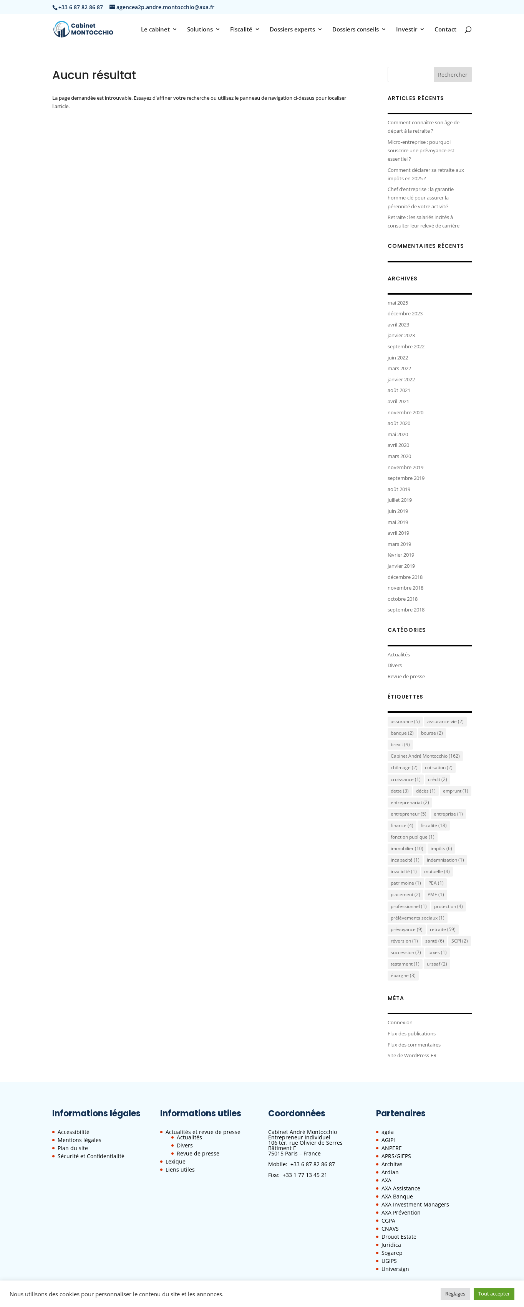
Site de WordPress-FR (412, 1055)
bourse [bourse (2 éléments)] (432, 733)
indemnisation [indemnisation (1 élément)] (445, 860)
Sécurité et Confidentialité (91, 1156)
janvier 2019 (401, 565)
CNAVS (390, 1228)
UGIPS (389, 1260)
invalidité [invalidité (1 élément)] (404, 871)
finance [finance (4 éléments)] (402, 825)
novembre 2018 (405, 587)
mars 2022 (399, 368)
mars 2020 (399, 456)
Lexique (176, 1161)
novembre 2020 (405, 412)
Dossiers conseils (355, 29)
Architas (392, 1164)
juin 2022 (398, 357)
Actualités (399, 654)
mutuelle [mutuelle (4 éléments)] (437, 871)
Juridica (391, 1244)
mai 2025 (398, 302)
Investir (406, 29)
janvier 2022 (401, 379)
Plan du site (73, 1148)
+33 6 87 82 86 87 (312, 1164)
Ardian (390, 1172)
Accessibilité (74, 1132)
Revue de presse (406, 676)
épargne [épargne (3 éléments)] (403, 975)
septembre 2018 (406, 609)
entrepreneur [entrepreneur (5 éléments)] (408, 814)
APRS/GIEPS (396, 1156)
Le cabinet (155, 29)
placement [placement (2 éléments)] (405, 894)
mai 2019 (398, 522)
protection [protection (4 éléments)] (448, 906)
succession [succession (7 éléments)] (406, 952)
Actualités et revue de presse (203, 1132)
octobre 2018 (403, 598)
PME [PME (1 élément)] (436, 894)
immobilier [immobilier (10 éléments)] (407, 848)
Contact (445, 29)
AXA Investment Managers (415, 1204)
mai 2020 (398, 434)
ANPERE (391, 1148)
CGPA (388, 1220)
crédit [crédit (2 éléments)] (437, 779)
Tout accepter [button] (494, 1293)
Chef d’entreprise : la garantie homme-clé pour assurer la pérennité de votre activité (421, 197)
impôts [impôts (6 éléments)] (441, 848)
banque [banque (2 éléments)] (402, 733)
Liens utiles (180, 1169)
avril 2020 (398, 445)
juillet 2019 (400, 499)
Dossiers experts (292, 29)
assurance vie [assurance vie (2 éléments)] (445, 721)
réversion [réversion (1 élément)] (404, 941)
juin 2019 (398, 511)
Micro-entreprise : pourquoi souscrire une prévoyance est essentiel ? (421, 150)
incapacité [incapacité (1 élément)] (405, 860)
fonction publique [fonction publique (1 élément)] (412, 837)
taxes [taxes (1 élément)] (437, 952)
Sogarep (392, 1252)
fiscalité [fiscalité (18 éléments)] (434, 825)
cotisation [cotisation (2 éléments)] (439, 767)
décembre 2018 (405, 577)
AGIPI (388, 1140)
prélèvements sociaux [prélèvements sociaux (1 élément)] (417, 918)
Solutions (200, 29)
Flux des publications (412, 1033)
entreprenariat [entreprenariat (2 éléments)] (410, 802)
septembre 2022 (406, 346)
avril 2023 (398, 324)
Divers (395, 665)
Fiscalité (241, 29)
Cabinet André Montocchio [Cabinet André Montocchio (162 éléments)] (425, 756)
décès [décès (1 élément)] (426, 791)
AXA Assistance (400, 1188)
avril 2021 (398, 401)
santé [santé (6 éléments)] (434, 941)
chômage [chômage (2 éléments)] (404, 767)
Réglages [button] (455, 1293)
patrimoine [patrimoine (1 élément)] (406, 883)
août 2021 (399, 390)
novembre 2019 (405, 467)
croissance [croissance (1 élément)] (406, 779)
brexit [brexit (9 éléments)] (400, 744)
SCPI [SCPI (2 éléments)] (459, 941)
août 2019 (399, 489)
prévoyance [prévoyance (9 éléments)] (407, 929)
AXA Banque (397, 1196)
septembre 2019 (406, 478)
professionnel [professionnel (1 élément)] (409, 906)
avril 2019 (398, 532)
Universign (395, 1268)
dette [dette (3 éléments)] (400, 791)
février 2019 (401, 554)
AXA (386, 1180)
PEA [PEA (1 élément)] (436, 883)
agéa (387, 1132)
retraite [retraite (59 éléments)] (443, 929)
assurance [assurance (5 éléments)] (405, 721)
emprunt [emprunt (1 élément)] (455, 791)
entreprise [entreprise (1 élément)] (448, 814)
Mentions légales (79, 1140)
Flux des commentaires (414, 1044)
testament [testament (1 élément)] (405, 964)
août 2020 (399, 423)
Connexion (400, 1022)
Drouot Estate (398, 1236)
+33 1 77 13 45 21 (305, 1174)
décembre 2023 (405, 313)
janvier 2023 (401, 335)
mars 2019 (399, 544)
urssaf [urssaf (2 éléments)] (437, 964)
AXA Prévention (401, 1212)
